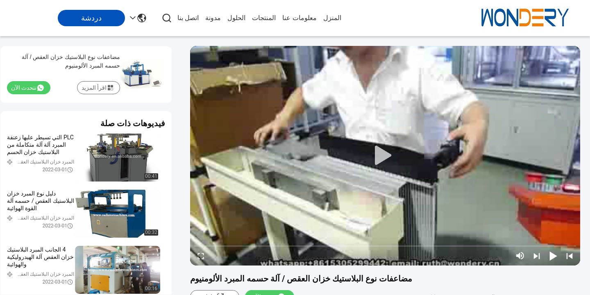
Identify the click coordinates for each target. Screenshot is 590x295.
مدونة (213, 17)
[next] (537, 256)
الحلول (236, 17)
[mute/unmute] (520, 256)
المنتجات (264, 17)
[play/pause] (553, 256)
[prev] (569, 256)
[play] (385, 155)
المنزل (332, 17)
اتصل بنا (188, 17)
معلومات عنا (299, 17)
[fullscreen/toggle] (201, 256)
